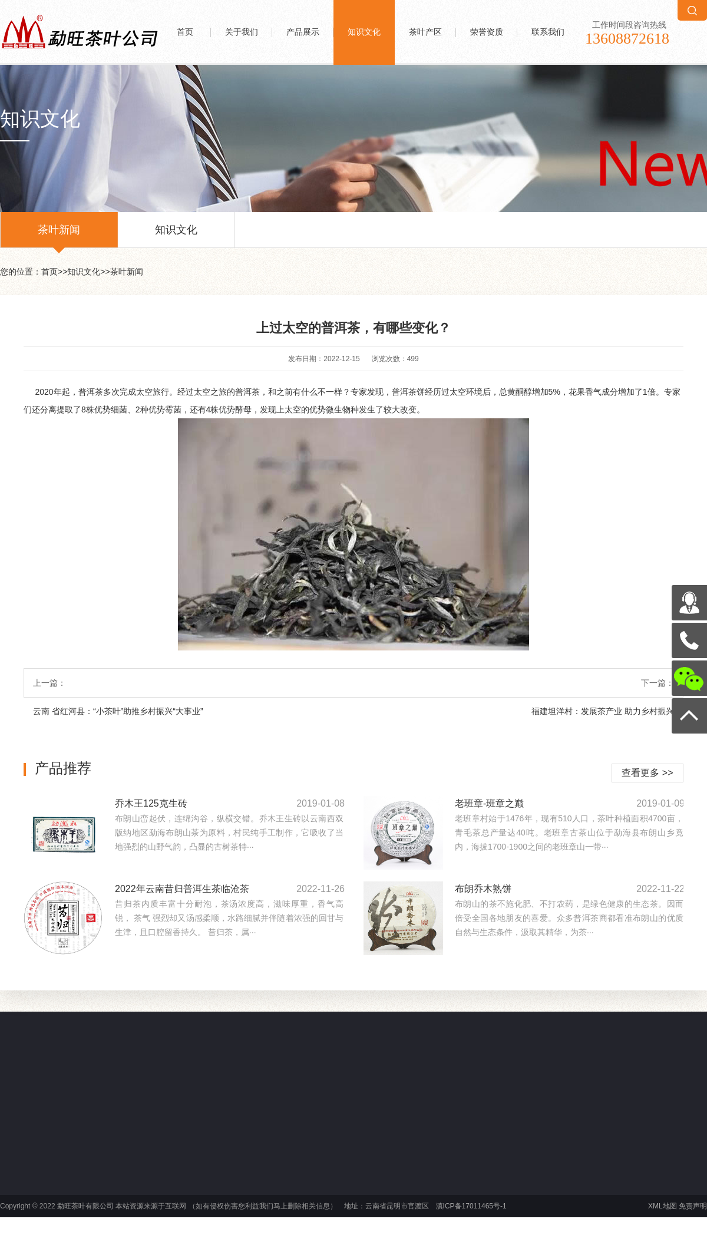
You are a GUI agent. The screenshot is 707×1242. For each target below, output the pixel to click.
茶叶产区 (425, 32)
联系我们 (547, 32)
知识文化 (364, 32)
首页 (185, 32)
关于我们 (241, 32)
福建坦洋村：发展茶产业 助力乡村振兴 (602, 711)
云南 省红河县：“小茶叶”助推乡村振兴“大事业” (118, 711)
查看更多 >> (647, 773)
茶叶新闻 (59, 235)
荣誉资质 (486, 32)
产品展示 (302, 32)
